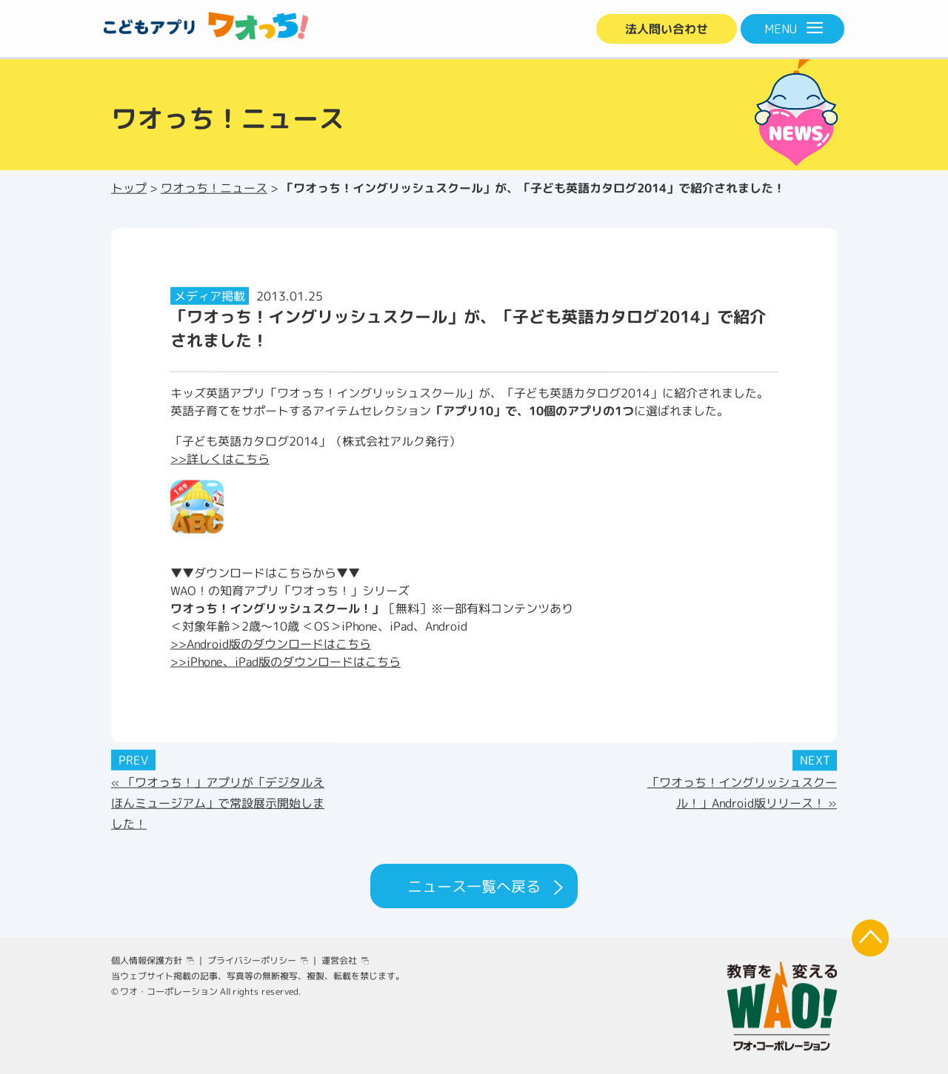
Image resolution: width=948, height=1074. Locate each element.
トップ (129, 188)
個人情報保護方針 (146, 960)
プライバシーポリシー (251, 960)
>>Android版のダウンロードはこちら (270, 643)
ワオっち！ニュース (214, 188)
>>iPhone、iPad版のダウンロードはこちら (285, 661)
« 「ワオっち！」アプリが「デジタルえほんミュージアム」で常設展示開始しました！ (217, 802)
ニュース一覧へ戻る (474, 886)
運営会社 (339, 960)
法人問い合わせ (666, 29)
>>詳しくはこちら (220, 458)
